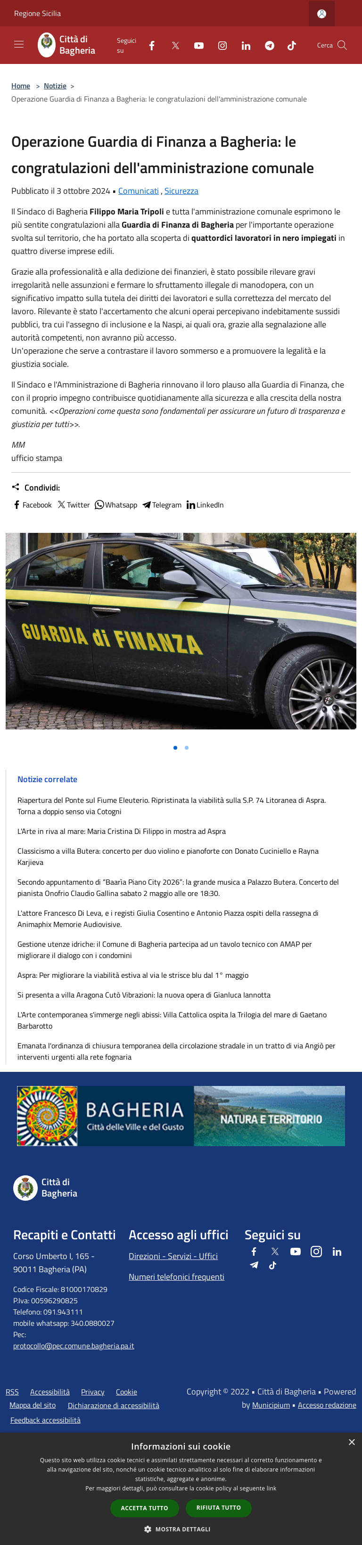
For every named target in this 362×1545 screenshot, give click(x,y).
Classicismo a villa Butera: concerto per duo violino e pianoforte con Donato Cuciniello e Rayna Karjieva (168, 856)
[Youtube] (195, 45)
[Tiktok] (288, 45)
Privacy (93, 1391)
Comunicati (138, 190)
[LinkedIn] (242, 45)
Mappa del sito (32, 1404)
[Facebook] (148, 45)
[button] (181, 1529)
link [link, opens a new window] (272, 1488)
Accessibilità (50, 1391)
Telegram (161, 504)
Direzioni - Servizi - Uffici (173, 1256)
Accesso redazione (327, 1404)
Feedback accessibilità (45, 1420)
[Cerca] (342, 45)
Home (20, 85)
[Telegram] (265, 45)
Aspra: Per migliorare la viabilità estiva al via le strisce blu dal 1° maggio (132, 975)
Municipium (271, 1404)
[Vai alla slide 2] (187, 748)
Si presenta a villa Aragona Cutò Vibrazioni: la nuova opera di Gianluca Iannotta (144, 994)
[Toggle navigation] (19, 44)
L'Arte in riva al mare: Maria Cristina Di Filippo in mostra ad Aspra (121, 831)
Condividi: (35, 487)
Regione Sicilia (37, 13)
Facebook (31, 504)
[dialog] (181, 1489)
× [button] (351, 1442)
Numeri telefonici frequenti (176, 1276)
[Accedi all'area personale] (322, 14)
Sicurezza (181, 190)
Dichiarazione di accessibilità (113, 1405)
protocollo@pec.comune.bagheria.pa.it (73, 1345)
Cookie (126, 1391)
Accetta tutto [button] (144, 1508)
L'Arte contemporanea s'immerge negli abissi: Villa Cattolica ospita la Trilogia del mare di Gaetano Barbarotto (172, 1020)
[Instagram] (218, 45)
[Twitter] (171, 45)
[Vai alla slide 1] (175, 748)
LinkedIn (204, 504)
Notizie (55, 85)
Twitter (73, 504)
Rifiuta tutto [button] (219, 1508)
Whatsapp (115, 504)
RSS (12, 1391)
